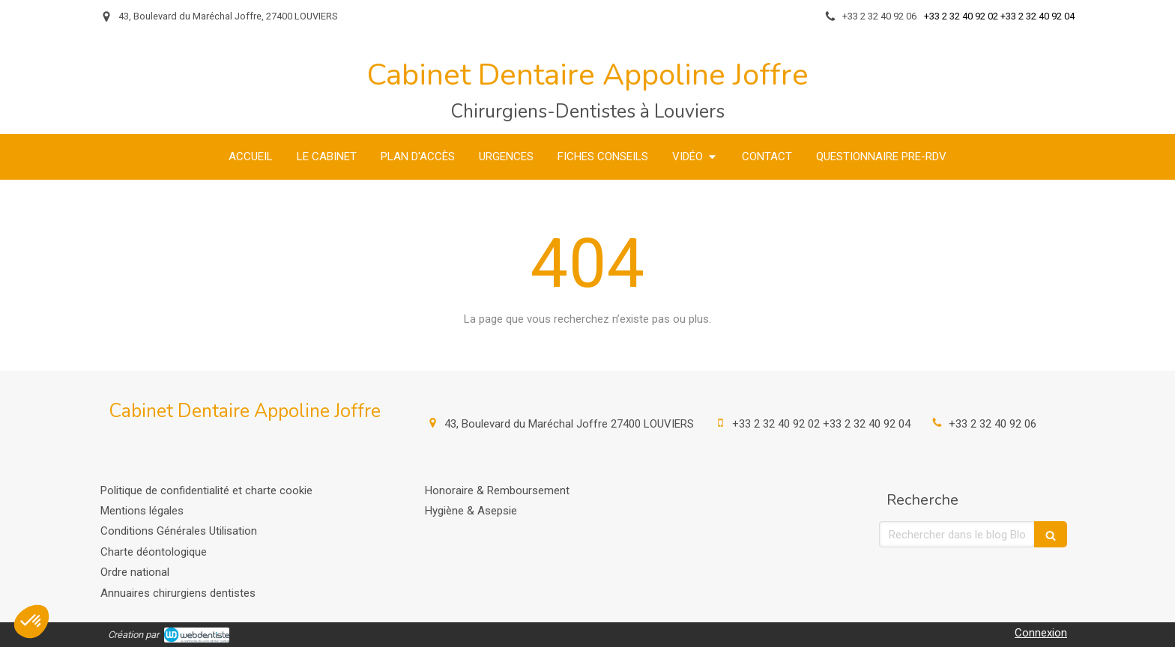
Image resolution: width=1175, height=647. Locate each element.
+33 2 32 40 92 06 (992, 424)
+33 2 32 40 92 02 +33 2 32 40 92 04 (821, 424)
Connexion (1041, 633)
